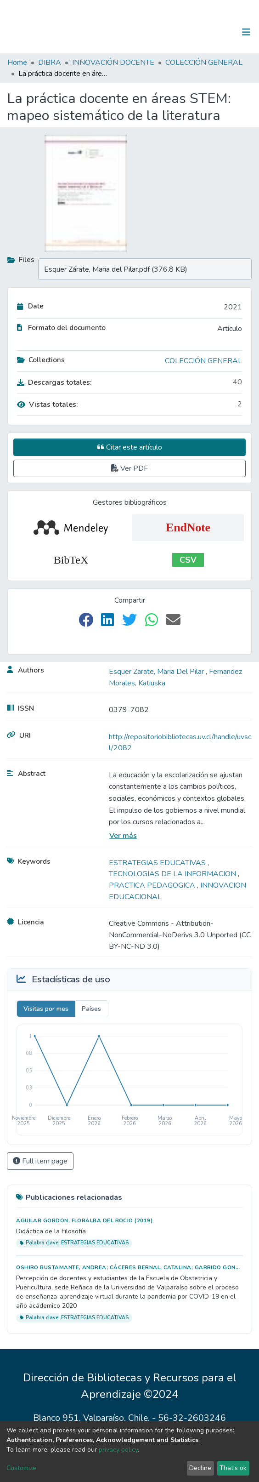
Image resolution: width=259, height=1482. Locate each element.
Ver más (123, 836)
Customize (21, 1468)
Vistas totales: (47, 404)
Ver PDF (129, 468)
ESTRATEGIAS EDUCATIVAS (158, 863)
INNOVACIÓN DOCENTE (113, 62)
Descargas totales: (54, 382)
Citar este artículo (129, 447)
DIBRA (49, 62)
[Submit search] (198, 32)
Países (91, 1008)
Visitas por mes (45, 1008)
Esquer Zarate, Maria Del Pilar (157, 672)
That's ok (233, 1468)
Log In (217, 32)
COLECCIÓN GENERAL (203, 62)
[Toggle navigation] (246, 32)
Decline (200, 1468)
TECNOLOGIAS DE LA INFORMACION (173, 874)
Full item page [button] (40, 1161)
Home (17, 62)
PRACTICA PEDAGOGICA (153, 885)
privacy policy (118, 1449)
